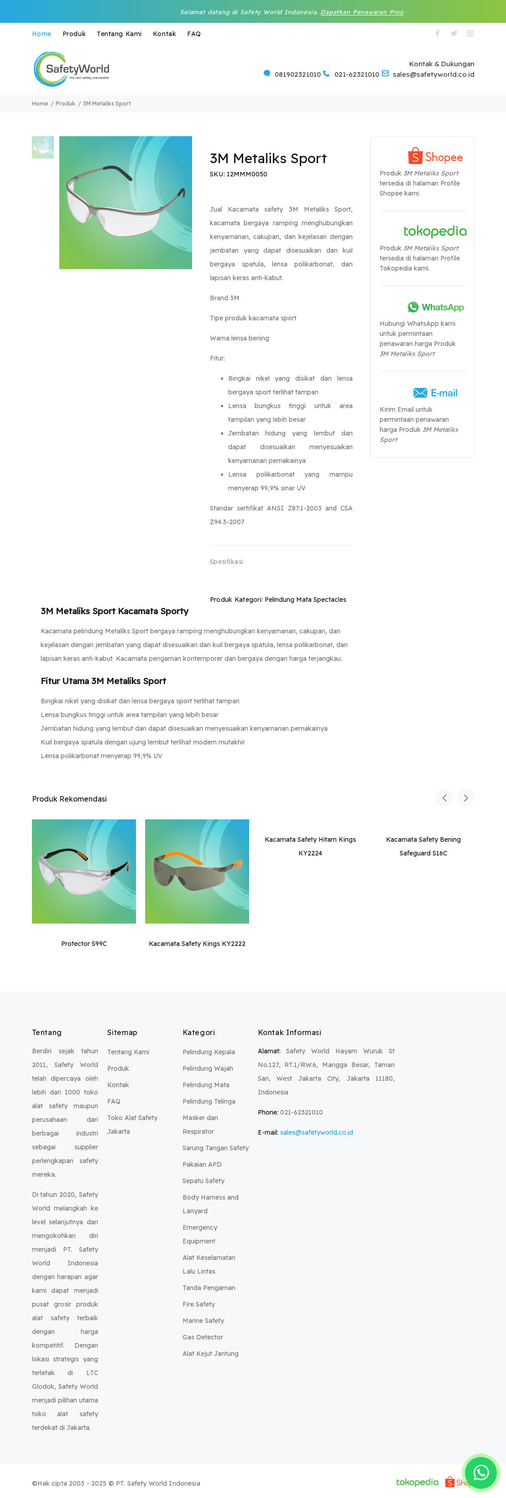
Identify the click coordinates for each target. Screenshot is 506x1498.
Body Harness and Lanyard (211, 1204)
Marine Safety (203, 1321)
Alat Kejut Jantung (211, 1353)
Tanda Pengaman (209, 1288)
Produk (74, 34)
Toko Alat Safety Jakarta (132, 1125)
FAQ (194, 34)
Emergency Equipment (200, 1234)
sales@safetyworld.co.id (316, 1132)
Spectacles (329, 599)
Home (42, 34)
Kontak (164, 34)
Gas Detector (203, 1337)
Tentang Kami (119, 34)
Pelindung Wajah (208, 1068)
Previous (444, 798)
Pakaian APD (202, 1164)
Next (466, 798)
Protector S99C (84, 944)
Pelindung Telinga (209, 1101)
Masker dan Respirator (200, 1125)
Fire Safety (199, 1304)
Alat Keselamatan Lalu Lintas (209, 1264)
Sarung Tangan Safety (216, 1148)
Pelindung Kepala (209, 1052)
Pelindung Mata (288, 599)
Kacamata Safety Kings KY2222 (197, 944)
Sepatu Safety (203, 1181)
